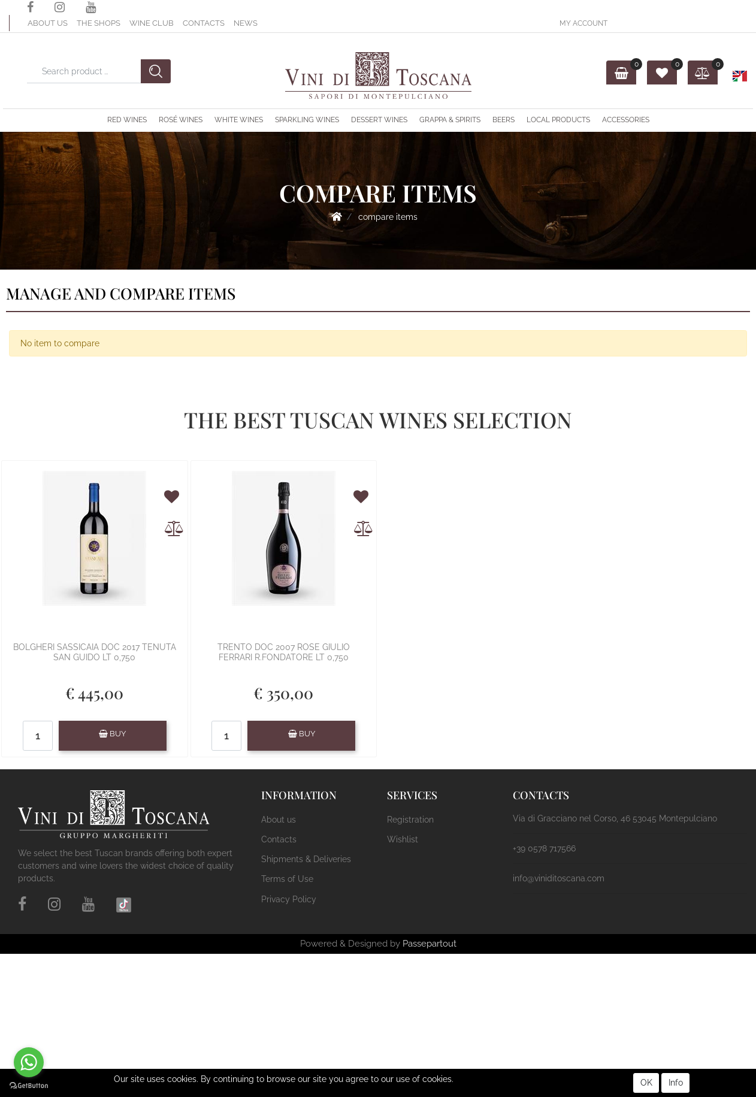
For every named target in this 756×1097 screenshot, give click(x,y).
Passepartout (429, 943)
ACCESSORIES (625, 120)
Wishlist (402, 839)
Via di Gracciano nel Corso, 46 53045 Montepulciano (615, 818)
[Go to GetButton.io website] (29, 1085)
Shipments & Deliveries (306, 859)
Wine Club (151, 23)
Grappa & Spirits (449, 120)
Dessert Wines (379, 120)
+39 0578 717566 (544, 848)
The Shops (98, 23)
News (246, 23)
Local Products (558, 120)
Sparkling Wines (307, 120)
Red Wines (127, 120)
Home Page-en (337, 216)
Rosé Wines (180, 120)
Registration (410, 819)
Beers (503, 120)
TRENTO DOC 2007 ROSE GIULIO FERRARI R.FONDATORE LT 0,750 (283, 652)
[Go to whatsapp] (29, 1062)
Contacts (204, 23)
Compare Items (388, 217)
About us (48, 23)
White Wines (238, 120)
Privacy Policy (288, 899)
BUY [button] (112, 733)
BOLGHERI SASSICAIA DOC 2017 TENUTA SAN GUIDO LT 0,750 (94, 652)
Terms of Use (287, 879)
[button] (583, 23)
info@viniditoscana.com (558, 878)
